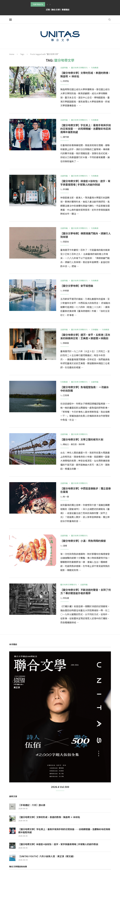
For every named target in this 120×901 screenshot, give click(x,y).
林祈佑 (66, 81)
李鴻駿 (66, 189)
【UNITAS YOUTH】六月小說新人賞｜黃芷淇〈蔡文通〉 (46, 856)
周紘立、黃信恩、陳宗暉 (74, 444)
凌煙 (65, 545)
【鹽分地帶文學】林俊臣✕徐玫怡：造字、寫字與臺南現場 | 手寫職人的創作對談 (85, 182)
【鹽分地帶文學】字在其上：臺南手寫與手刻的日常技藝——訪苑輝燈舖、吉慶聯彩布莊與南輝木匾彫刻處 (85, 128)
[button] (47, 4)
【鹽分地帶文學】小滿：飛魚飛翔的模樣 (83, 541)
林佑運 (66, 598)
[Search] (109, 19)
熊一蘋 (66, 496)
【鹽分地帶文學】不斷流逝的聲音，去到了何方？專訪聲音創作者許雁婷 (85, 591)
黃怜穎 (66, 136)
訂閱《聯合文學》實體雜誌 (57, 9)
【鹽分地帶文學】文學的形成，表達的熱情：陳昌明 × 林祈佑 (85, 74)
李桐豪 (66, 290)
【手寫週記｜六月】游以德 (31, 805)
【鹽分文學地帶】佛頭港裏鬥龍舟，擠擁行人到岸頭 (85, 235)
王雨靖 (66, 395)
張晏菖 (66, 343)
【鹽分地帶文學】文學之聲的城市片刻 (81, 439)
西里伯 (66, 241)
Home (11, 54)
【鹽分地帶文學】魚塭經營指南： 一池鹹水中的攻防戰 (84, 388)
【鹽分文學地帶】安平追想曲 (76, 285)
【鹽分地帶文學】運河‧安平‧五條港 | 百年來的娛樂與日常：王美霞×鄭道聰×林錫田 (85, 336)
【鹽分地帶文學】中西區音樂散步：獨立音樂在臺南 (85, 490)
